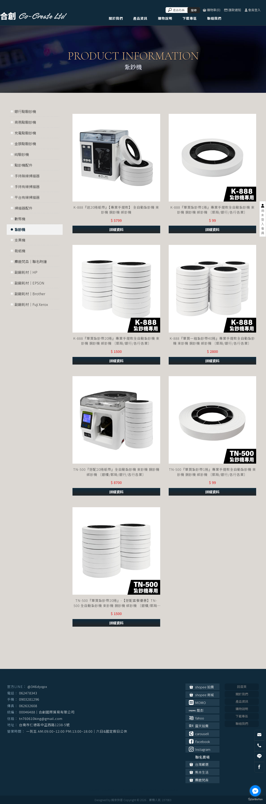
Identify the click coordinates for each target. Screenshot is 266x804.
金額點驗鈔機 (25, 143)
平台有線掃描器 (27, 197)
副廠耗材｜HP (26, 272)
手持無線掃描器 (27, 175)
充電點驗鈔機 (25, 133)
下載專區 (242, 716)
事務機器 (93, 790)
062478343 (28, 693)
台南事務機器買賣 (149, 790)
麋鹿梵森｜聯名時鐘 (31, 261)
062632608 (28, 705)
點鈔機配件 (23, 165)
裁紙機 (20, 250)
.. (147, 800)
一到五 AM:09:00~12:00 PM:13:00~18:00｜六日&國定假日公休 (76, 731)
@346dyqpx (37, 686)
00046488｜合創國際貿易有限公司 (46, 712)
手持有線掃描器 (27, 186)
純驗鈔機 (22, 154)
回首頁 (242, 686)
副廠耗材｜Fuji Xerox (31, 304)
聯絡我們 (242, 723)
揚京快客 (117, 800)
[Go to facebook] (255, 790)
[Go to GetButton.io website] (255, 799)
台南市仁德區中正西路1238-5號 (44, 724)
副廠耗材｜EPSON (29, 283)
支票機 (20, 240)
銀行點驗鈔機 (25, 111)
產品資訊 (242, 701)
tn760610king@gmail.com (40, 718)
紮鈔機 (20, 229)
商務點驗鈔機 (25, 122)
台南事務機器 (128, 790)
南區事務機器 (170, 790)
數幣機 (20, 218)
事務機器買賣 (109, 790)
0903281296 (29, 699)
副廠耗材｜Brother (30, 293)
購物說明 (242, 708)
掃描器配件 (23, 208)
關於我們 (242, 694)
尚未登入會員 (262, 221)
